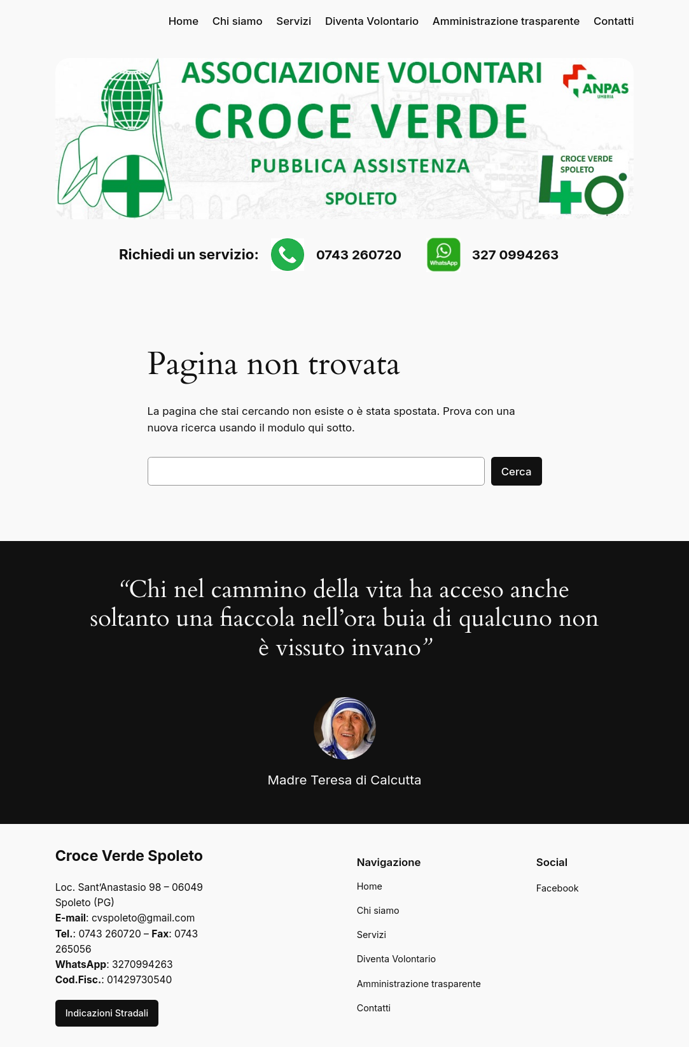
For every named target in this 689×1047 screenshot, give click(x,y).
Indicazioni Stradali (107, 1012)
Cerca (516, 471)
